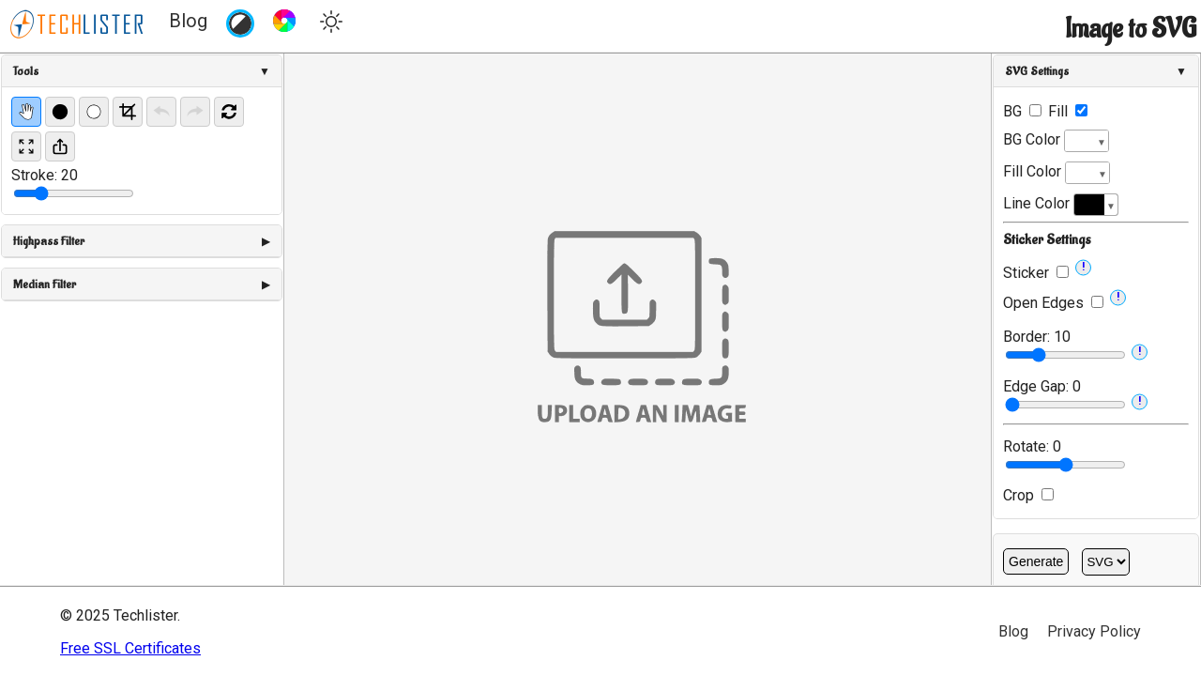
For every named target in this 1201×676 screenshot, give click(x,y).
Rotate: (1032, 446)
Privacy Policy (1094, 631)
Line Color (1060, 204)
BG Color (1056, 141)
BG (1022, 111)
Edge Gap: (1042, 386)
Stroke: (44, 175)
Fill (1067, 111)
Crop (1028, 495)
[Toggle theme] (331, 23)
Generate (1036, 561)
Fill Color (1056, 172)
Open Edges (1043, 303)
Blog (188, 20)
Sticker (1026, 273)
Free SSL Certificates (130, 648)
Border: (1037, 337)
